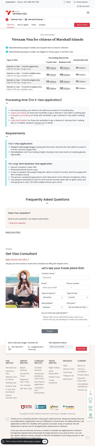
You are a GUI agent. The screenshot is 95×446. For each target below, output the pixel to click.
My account (83, 6)
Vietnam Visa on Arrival (11, 378)
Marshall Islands (34, 19)
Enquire (42, 25)
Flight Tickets (54, 368)
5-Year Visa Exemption (10, 390)
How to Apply (22, 25)
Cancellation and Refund (83, 385)
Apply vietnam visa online (17, 259)
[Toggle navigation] (88, 12)
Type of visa (72, 293)
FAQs (67, 2)
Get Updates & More (58, 343)
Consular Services (38, 369)
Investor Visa (11, 386)
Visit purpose (48, 303)
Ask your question (17, 223)
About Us (81, 365)
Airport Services (23, 369)
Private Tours (54, 377)
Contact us (39, 123)
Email (44, 283)
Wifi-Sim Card (26, 388)
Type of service (49, 293)
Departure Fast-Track (24, 380)
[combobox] (70, 288)
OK (45, 441)
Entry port (71, 303)
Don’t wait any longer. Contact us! (23, 343)
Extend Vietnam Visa (11, 396)
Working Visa (11, 383)
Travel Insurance (53, 381)
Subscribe (81, 348)
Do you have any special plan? (55, 313)
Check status (81, 2)
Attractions (67, 379)
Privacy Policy (83, 375)
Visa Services (11, 368)
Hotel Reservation (54, 372)
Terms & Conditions (82, 370)
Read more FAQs (13, 232)
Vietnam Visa (16, 19)
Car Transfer (25, 385)
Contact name (48, 273)
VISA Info (10, 24)
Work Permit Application (39, 383)
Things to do (68, 376)
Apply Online (82, 25)
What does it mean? (31, 441)
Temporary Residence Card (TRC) (39, 376)
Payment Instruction (82, 379)
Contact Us (82, 390)
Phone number (73, 283)
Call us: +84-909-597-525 (28, 2)
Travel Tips (67, 372)
